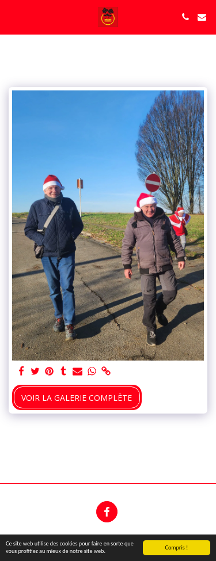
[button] (12, 16)
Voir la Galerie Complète (76, 397)
